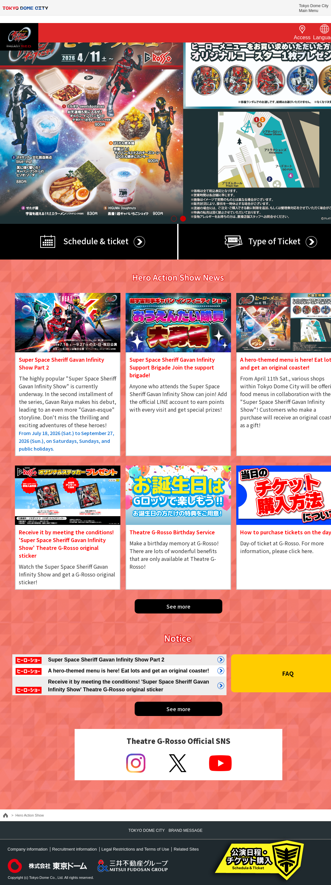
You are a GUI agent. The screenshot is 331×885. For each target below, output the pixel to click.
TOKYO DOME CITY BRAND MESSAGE (165, 830)
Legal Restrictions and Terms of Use (135, 849)
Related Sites (186, 849)
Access (302, 32)
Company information (27, 849)
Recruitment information (74, 849)
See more (178, 606)
